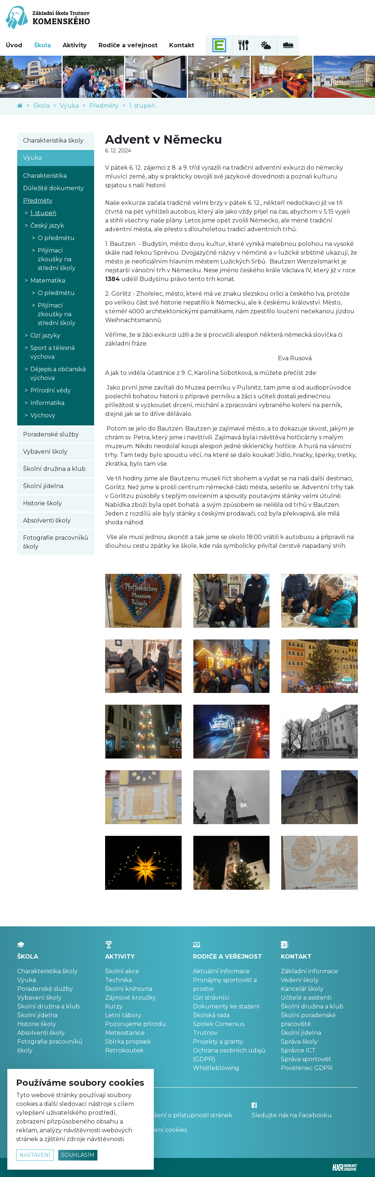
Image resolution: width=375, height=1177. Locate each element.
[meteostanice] (266, 45)
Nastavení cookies (160, 1129)
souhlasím (77, 1155)
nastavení (35, 1155)
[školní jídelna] (243, 45)
